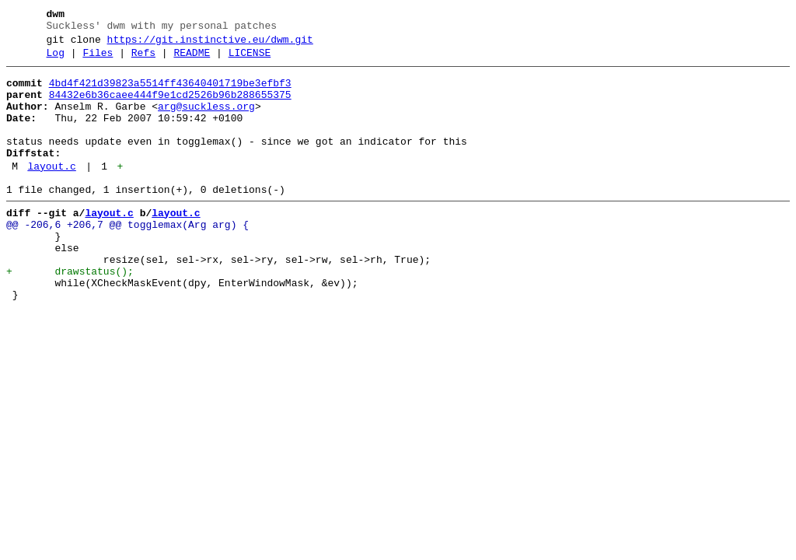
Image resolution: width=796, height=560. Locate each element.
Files (97, 60)
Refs (143, 60)
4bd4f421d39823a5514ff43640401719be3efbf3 (170, 93)
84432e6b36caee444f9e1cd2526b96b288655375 (170, 107)
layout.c (51, 192)
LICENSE (250, 60)
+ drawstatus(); (70, 313)
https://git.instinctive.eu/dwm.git (210, 44)
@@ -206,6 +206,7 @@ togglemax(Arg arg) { (127, 257)
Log (56, 60)
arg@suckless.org (206, 121)
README (191, 60)
